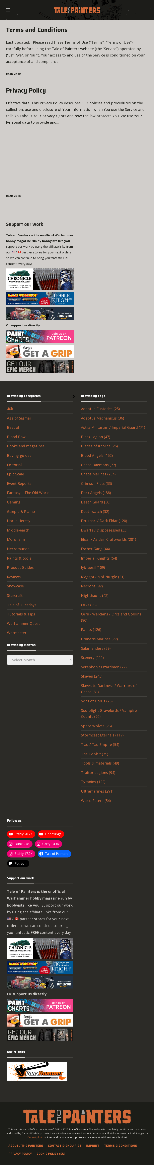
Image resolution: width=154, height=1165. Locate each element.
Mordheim (16, 539)
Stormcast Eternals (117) (102, 735)
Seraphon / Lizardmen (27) (104, 667)
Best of (13, 427)
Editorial (14, 464)
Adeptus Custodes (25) (100, 408)
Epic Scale (15, 474)
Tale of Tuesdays (21, 604)
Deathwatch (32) (95, 511)
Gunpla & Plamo (21, 511)
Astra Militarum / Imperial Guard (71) (113, 427)
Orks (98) (88, 604)
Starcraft (15, 595)
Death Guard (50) (95, 502)
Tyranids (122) (93, 781)
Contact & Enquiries (64, 1145)
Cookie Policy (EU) (51, 1153)
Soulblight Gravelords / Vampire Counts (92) (109, 713)
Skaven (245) (91, 676)
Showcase (15, 586)
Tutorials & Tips (21, 614)
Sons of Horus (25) (96, 701)
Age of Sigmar (19, 418)
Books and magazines (26, 446)
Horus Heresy (18, 520)
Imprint (92, 1145)
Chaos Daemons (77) (98, 464)
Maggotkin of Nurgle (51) (102, 576)
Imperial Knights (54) (99, 558)
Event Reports (19, 483)
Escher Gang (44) (95, 548)
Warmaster (16, 632)
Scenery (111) (92, 657)
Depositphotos (36, 1137)
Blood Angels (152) (97, 455)
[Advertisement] (77, 158)
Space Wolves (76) (96, 725)
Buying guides (19, 455)
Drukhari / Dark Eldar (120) (104, 520)
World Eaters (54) (96, 800)
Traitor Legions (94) (98, 772)
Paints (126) (91, 629)
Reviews (14, 576)
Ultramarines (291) (97, 791)
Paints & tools (19, 558)
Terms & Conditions (120, 1145)
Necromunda (18, 548)
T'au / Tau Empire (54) (100, 744)
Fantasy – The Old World (28, 492)
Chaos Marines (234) (98, 474)
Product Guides (20, 567)
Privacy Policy (20, 1153)
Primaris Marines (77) (99, 638)
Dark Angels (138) (96, 492)
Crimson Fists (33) (96, 483)
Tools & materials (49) (100, 763)
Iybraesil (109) (93, 567)
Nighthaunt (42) (94, 595)
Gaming (13, 502)
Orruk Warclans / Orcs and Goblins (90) (111, 617)
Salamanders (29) (95, 648)
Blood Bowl (16, 436)
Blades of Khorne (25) (99, 446)
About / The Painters (25, 1145)
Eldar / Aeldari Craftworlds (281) (108, 539)
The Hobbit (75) (94, 753)
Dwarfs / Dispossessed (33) (104, 530)
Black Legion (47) (95, 436)
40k (10, 408)
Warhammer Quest (23, 623)
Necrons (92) (92, 586)
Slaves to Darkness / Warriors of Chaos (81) (109, 688)
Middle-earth (18, 530)
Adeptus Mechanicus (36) (102, 418)
